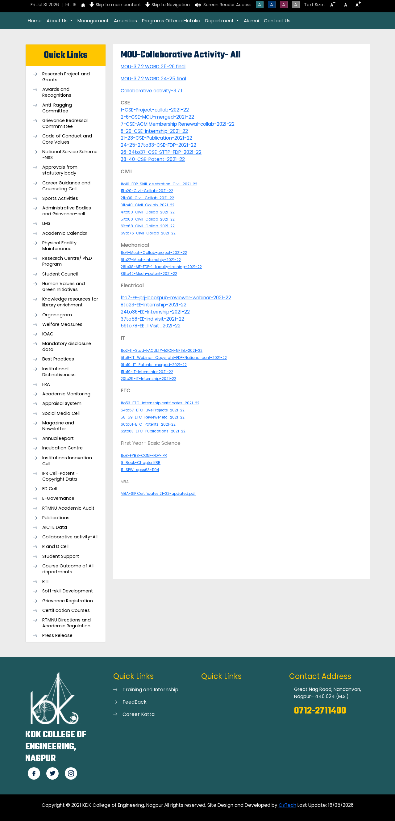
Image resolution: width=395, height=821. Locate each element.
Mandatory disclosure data (66, 346)
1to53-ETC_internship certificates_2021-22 (160, 403)
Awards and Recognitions (56, 92)
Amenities (125, 20)
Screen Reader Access (227, 5)
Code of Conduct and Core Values (67, 139)
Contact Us (277, 20)
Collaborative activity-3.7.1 (151, 90)
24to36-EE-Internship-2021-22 (155, 312)
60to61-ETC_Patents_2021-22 (148, 424)
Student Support (60, 556)
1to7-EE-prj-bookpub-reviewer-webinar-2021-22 (176, 297)
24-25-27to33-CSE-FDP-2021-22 (158, 145)
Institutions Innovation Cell (67, 461)
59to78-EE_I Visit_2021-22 (151, 325)
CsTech (287, 805)
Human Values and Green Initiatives (63, 287)
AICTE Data (54, 527)
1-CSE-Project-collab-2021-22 (155, 110)
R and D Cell (55, 546)
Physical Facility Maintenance (59, 246)
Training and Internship (150, 689)
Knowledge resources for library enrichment (70, 302)
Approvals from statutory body (59, 170)
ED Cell (49, 489)
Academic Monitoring (66, 394)
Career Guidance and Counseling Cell (66, 186)
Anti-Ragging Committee (57, 108)
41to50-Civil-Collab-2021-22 (148, 212)
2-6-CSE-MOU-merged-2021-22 (157, 117)
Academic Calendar (64, 233)
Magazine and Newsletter (58, 426)
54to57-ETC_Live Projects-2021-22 (153, 410)
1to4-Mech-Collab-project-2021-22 (154, 252)
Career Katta (139, 714)
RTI (45, 581)
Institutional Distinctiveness (59, 372)
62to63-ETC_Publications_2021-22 (153, 431)
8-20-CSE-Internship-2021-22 (154, 131)
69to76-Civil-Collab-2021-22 (148, 233)
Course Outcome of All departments (68, 569)
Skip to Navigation (171, 5)
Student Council (60, 274)
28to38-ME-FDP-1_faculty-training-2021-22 (161, 266)
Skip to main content (118, 5)
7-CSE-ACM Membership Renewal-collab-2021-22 (178, 124)
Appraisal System (61, 403)
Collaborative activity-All (70, 537)
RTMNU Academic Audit (68, 508)
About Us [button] (58, 20)
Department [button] (220, 20)
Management (93, 20)
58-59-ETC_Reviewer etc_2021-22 (153, 417)
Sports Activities (60, 198)
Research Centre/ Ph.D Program (67, 261)
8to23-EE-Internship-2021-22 (153, 304)
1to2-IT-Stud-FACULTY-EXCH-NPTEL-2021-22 (161, 350)
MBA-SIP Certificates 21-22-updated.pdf (158, 493)
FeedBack (135, 701)
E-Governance (58, 498)
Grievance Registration (67, 601)
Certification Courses (66, 610)
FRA (46, 384)
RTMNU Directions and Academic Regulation (66, 623)
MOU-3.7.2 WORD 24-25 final (153, 78)
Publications (55, 518)
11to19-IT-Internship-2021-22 (147, 371)
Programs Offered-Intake (171, 20)
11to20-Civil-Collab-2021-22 (147, 190)
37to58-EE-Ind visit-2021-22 (152, 319)
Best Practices (58, 359)
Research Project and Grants (66, 77)
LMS (46, 223)
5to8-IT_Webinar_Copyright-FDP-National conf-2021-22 (174, 357)
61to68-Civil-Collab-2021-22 (148, 226)
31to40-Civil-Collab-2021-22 (147, 205)
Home (35, 20)
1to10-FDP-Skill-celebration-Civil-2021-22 (159, 184)
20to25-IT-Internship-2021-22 (148, 378)
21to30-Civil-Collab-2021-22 (147, 197)
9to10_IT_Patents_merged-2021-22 (154, 364)
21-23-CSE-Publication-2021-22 (156, 138)
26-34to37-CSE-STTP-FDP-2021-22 (161, 152)
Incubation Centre (62, 448)
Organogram (57, 315)
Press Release (57, 635)
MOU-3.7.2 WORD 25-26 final (153, 66)
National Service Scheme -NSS (70, 155)
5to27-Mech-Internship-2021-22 (151, 259)
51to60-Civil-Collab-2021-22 (148, 219)
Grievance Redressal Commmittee (65, 123)
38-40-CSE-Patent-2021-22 (153, 159)
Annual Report (58, 438)
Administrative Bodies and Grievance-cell (66, 211)
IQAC (47, 334)
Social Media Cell (61, 413)
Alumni (251, 20)
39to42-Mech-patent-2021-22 (149, 273)
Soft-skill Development (67, 591)
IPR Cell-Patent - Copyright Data (60, 476)
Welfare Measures (62, 324)
